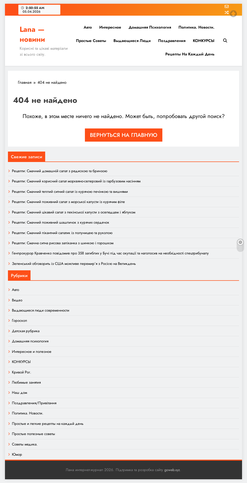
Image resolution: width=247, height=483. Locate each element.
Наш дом (19, 392)
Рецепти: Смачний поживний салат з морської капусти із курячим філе (68, 201)
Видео (17, 300)
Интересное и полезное (31, 351)
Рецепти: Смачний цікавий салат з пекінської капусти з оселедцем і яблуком (73, 212)
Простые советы (91, 40)
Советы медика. (24, 444)
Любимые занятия (26, 382)
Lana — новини (32, 34)
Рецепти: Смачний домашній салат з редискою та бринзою (59, 171)
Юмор (17, 454)
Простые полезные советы (33, 434)
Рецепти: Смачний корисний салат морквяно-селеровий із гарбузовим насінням (76, 181)
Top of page (233, 13)
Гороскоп (19, 320)
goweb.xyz (172, 469)
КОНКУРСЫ (203, 40)
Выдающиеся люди (132, 40)
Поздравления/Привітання (34, 403)
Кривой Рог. (21, 372)
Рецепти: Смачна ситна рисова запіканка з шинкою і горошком (62, 243)
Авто (88, 27)
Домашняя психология (150, 27)
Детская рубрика (25, 331)
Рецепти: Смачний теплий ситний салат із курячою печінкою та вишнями (70, 191)
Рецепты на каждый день (189, 54)
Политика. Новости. (196, 27)
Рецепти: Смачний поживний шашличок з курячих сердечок (60, 222)
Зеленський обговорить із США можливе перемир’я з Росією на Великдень (74, 263)
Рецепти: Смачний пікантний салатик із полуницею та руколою (62, 233)
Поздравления (171, 40)
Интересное (110, 27)
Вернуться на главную (123, 135)
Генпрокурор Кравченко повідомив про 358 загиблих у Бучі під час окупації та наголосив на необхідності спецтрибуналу (110, 253)
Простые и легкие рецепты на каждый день (47, 423)
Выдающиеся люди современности (40, 310)
